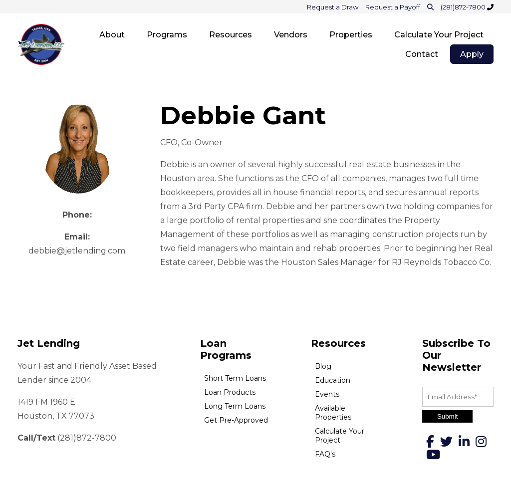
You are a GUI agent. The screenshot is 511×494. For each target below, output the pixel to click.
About (112, 34)
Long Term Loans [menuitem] (234, 406)
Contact (421, 54)
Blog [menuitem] (323, 366)
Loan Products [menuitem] (230, 392)
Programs (167, 34)
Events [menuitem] (327, 394)
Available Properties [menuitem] (333, 413)
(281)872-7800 (464, 7)
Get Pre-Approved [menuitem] (236, 420)
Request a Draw (332, 7)
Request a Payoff (392, 7)
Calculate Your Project (439, 34)
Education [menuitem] (332, 380)
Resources (230, 34)
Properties (350, 34)
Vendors (290, 34)
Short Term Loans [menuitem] (235, 378)
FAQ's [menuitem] (325, 454)
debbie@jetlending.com (76, 250)
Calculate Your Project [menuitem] (339, 436)
